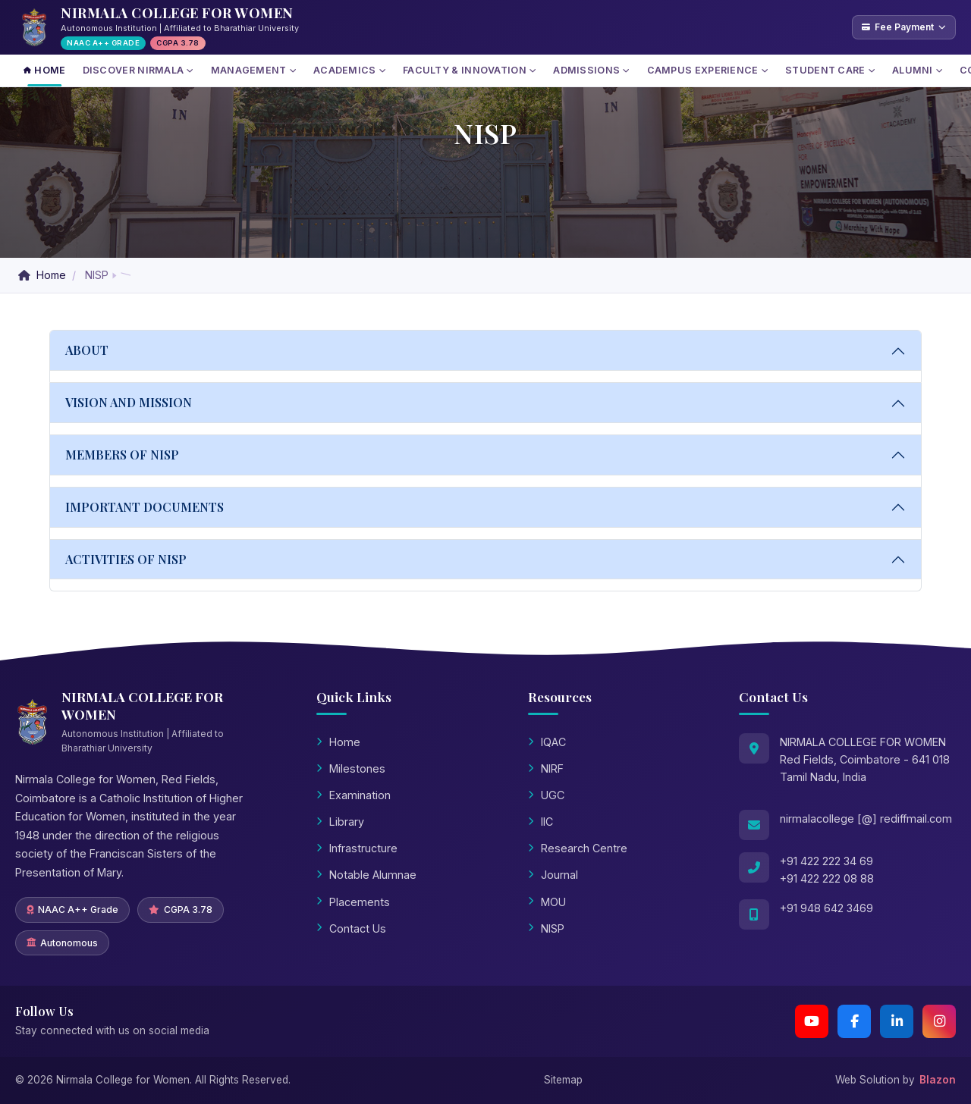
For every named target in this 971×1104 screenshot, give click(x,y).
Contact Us (351, 928)
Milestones (350, 768)
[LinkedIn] (896, 1021)
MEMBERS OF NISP (122, 455)
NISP (546, 928)
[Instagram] (939, 1021)
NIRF (546, 768)
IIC (540, 821)
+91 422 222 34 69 (826, 861)
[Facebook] (854, 1021)
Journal (553, 874)
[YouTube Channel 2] (811, 1021)
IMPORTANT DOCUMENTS (144, 507)
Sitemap (563, 1080)
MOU (547, 901)
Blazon (937, 1080)
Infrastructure (357, 848)
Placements (353, 901)
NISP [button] (96, 274)
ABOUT (86, 350)
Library (340, 821)
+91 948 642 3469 (826, 908)
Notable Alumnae (366, 874)
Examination (353, 795)
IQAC (547, 741)
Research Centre (577, 848)
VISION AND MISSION (128, 402)
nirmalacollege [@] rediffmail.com (866, 818)
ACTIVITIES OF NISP (126, 559)
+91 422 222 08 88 (827, 878)
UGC (546, 795)
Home (43, 274)
